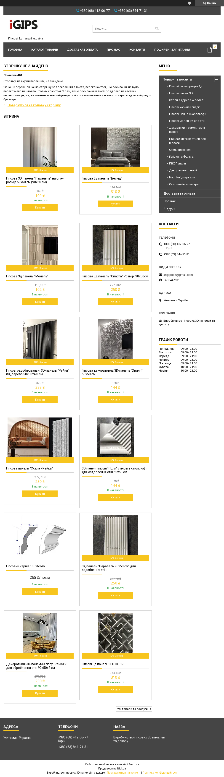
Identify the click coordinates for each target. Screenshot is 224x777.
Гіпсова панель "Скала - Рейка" (29, 468)
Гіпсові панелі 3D (181, 93)
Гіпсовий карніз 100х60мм (25, 566)
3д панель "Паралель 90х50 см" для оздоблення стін (109, 568)
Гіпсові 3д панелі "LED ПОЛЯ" (103, 664)
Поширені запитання (172, 49)
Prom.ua (134, 764)
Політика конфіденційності (160, 772)
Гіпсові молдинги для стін (187, 121)
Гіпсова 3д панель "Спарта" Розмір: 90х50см (115, 276)
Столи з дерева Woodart (186, 100)
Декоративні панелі (183, 170)
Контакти (137, 49)
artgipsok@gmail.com (178, 274)
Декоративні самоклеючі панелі (187, 129)
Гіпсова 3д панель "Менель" (27, 276)
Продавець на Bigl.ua (112, 768)
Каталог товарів (44, 49)
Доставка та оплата (179, 193)
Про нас (113, 49)
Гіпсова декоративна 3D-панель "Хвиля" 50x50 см (112, 372)
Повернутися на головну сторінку (34, 105)
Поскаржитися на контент (124, 772)
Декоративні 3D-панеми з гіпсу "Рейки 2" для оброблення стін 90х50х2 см (36, 666)
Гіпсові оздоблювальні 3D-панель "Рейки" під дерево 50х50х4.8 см (37, 372)
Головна (15, 49)
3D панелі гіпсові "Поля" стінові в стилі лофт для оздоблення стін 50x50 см (114, 470)
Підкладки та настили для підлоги (187, 141)
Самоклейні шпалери (184, 184)
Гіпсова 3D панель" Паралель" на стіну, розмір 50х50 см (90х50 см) (35, 180)
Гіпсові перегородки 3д (185, 86)
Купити (40, 207)
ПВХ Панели (177, 163)
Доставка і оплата (82, 49)
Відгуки (169, 209)
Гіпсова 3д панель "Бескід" (102, 178)
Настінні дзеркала (182, 177)
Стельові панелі (180, 149)
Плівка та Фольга (181, 156)
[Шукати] (157, 29)
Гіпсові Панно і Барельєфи (187, 114)
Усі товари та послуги (132, 709)
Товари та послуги (177, 79)
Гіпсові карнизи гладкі (184, 107)
